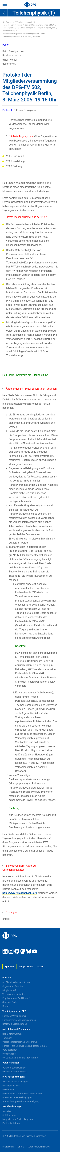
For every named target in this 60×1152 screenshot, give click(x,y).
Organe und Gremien (12, 986)
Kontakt (6, 1006)
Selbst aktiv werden (12, 1034)
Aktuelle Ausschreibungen (15, 1081)
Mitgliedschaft (26, 966)
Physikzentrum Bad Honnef (16, 998)
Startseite (8, 22)
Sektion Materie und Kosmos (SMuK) (40, 25)
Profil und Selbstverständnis (16, 982)
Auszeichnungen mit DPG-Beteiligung (20, 1101)
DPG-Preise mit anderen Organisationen (22, 1093)
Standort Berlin (9, 1002)
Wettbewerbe (9, 1054)
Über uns (6, 977)
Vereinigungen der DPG (25, 22)
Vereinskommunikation (13, 994)
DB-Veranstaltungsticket (14, 1071)
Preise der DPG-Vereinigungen (17, 1097)
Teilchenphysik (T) (10, 28)
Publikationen (9, 1115)
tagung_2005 (51, 28)
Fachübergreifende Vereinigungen (19, 1020)
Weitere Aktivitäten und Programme (20, 1057)
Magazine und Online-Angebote (17, 1119)
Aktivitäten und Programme (16, 1029)
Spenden (9, 966)
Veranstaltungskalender (14, 1067)
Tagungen (39, 28)
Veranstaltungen (26, 28)
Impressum (8, 1146)
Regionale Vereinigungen (14, 1024)
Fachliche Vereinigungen (12, 25)
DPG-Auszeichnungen (13, 1076)
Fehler (5, 44)
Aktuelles (6, 1111)
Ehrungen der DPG (11, 1085)
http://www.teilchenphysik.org (19, 893)
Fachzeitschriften (11, 1123)
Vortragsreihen (9, 1049)
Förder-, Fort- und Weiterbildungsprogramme (24, 1046)
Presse (40, 966)
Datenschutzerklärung (39, 1146)
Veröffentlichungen (12, 1106)
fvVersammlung (9, 31)
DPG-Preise (8, 1089)
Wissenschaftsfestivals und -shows (19, 1042)
